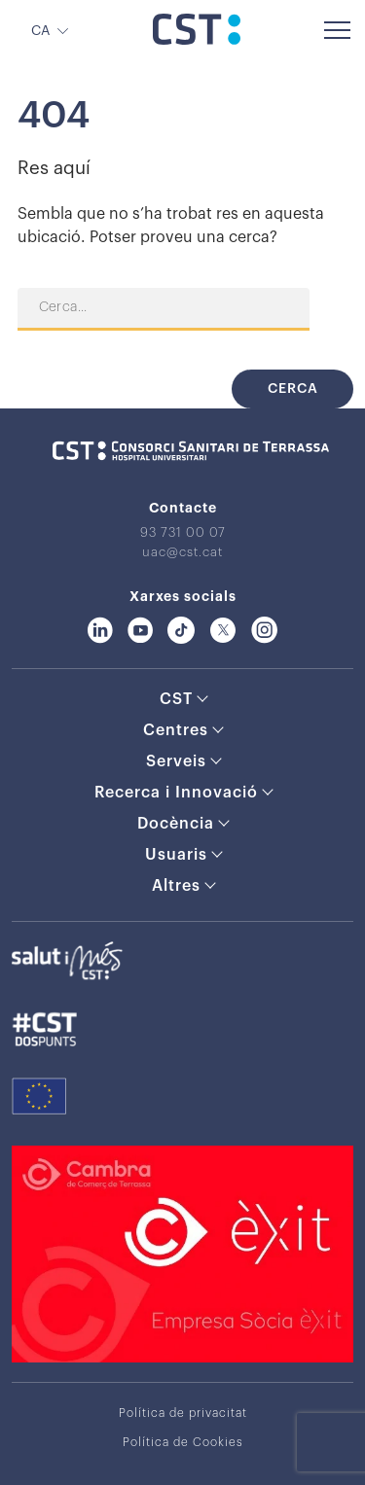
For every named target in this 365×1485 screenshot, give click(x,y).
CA (40, 31)
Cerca (293, 389)
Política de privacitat (183, 1413)
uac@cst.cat (182, 552)
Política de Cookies (183, 1442)
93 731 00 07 (183, 532)
